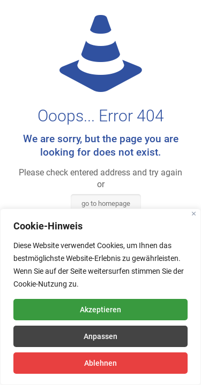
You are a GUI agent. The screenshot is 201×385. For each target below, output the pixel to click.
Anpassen (100, 336)
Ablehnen (100, 363)
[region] (100, 297)
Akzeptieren (100, 309)
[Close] (193, 213)
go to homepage (105, 203)
